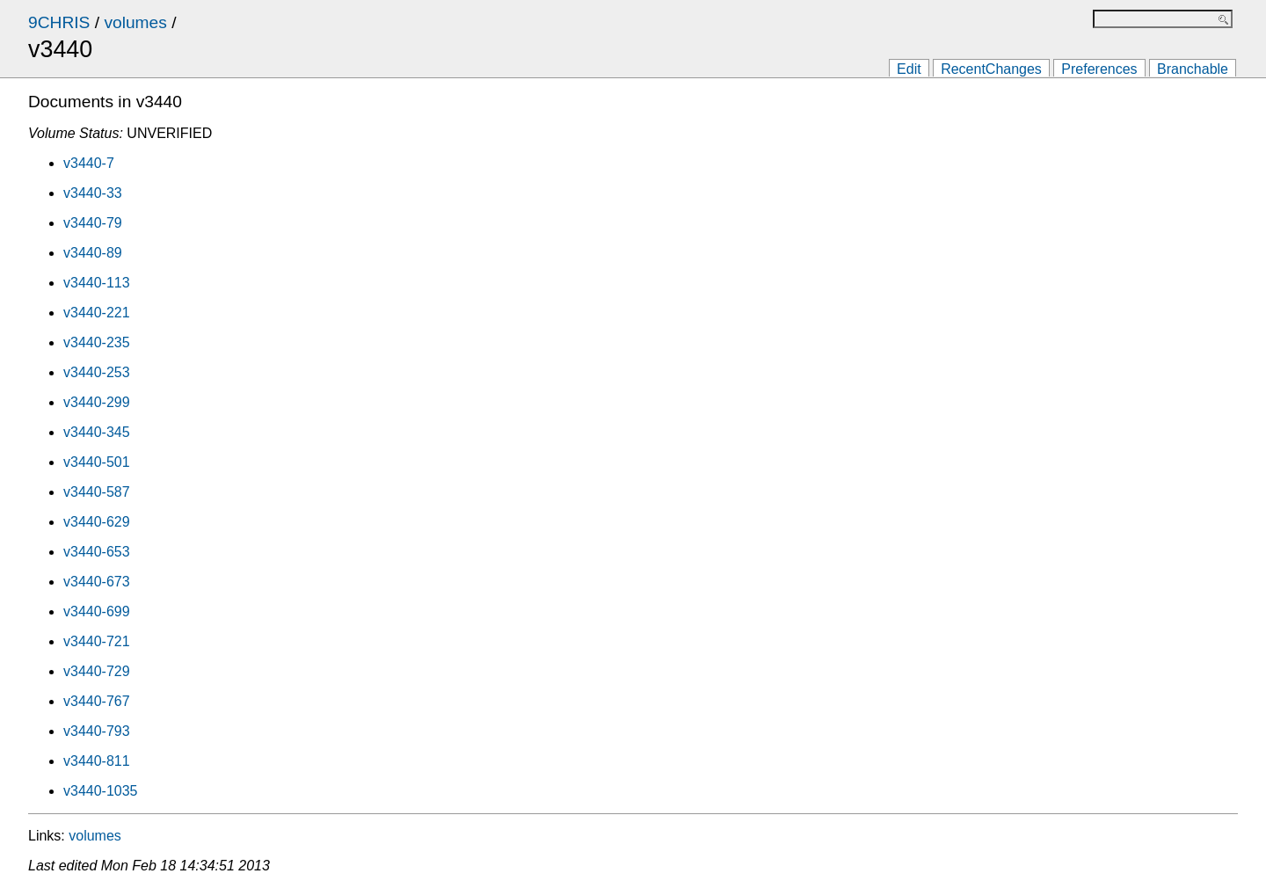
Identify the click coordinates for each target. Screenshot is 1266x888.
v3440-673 (96, 581)
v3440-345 (96, 432)
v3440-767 (96, 701)
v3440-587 (96, 491)
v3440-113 (96, 282)
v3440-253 (96, 372)
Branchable (1192, 69)
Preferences (1099, 69)
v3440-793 (96, 731)
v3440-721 (96, 641)
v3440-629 (96, 521)
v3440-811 (96, 760)
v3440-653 (96, 551)
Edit (909, 69)
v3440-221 (96, 312)
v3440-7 (88, 163)
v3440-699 (96, 611)
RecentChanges (991, 69)
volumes (135, 22)
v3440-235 (96, 342)
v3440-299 (96, 402)
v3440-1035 (100, 790)
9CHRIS (59, 22)
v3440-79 (92, 222)
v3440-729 (96, 671)
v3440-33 (92, 193)
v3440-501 (96, 462)
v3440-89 (92, 252)
